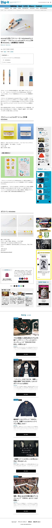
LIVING (19, 8)
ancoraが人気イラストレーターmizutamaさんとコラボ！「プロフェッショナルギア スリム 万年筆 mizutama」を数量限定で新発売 (27, 10)
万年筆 (12, 49)
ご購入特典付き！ (7, 60)
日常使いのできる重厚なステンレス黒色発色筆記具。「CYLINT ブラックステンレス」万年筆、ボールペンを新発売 (28, 302)
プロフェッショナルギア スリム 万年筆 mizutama (11, 58)
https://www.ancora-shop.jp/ (6, 252)
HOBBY (14, 8)
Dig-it (5, 10)
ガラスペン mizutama (6, 62)
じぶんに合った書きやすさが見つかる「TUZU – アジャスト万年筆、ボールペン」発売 (13, 301)
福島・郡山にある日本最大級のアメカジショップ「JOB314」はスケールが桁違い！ (26, 498)
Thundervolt (44, 135)
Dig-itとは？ (14, 521)
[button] (39, 164)
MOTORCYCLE (25, 8)
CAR (11, 8)
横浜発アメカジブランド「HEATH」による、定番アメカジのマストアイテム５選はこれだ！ (25, 421)
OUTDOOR (32, 8)
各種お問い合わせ (36, 521)
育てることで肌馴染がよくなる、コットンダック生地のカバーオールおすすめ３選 (47, 155)
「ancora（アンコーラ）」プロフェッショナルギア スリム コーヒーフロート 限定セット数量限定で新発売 (5, 301)
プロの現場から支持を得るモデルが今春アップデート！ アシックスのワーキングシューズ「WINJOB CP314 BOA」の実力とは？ (26, 341)
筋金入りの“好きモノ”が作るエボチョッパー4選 (47, 160)
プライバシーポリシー (22, 521)
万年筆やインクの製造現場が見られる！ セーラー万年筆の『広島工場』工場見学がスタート (21, 301)
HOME (2, 10)
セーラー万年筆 (6, 49)
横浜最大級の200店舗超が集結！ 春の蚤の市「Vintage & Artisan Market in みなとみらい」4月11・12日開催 (47, 150)
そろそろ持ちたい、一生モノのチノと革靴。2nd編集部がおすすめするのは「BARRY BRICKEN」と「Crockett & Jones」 (47, 140)
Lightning (43, 132)
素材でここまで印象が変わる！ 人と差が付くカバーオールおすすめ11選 (47, 145)
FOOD (37, 8)
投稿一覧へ (23, 281)
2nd (46, 132)
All (40, 132)
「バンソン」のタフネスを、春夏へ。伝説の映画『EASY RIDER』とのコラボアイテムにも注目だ (26, 381)
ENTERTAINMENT (43, 8)
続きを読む (26, 354)
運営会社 (30, 521)
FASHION (6, 8)
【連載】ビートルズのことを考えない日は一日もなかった (26, 460)
